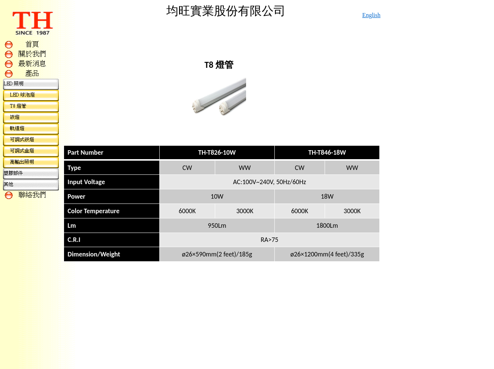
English (371, 15)
